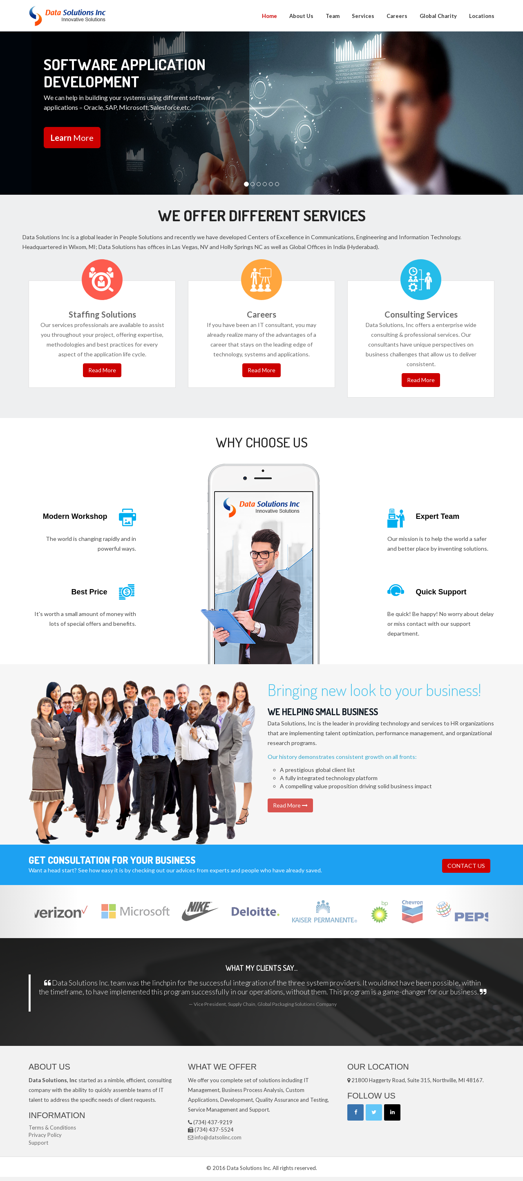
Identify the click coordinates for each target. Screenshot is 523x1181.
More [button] (71, 137)
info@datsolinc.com (217, 1137)
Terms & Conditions (52, 1127)
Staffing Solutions (102, 314)
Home (269, 16)
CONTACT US (466, 865)
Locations (481, 16)
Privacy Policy (45, 1135)
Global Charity (438, 16)
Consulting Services (421, 314)
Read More (102, 370)
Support (38, 1142)
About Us (301, 16)
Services (363, 16)
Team (333, 16)
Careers (397, 16)
